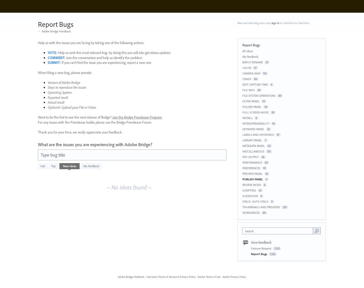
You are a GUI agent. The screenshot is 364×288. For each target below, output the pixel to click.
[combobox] (279, 231)
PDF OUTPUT (250, 157)
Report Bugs (259, 254)
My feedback (91, 166)
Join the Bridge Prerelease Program (137, 117)
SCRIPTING (249, 190)
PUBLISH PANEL (252, 179)
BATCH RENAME (252, 62)
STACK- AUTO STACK (255, 201)
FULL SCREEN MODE (255, 112)
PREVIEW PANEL (252, 174)
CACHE (246, 68)
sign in (275, 23)
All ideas (247, 51)
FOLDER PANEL (252, 107)
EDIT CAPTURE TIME (255, 84)
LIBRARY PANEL (252, 140)
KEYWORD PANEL (253, 129)
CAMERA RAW (251, 73)
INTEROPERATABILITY (255, 123)
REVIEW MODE (251, 185)
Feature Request (261, 248)
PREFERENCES (251, 168)
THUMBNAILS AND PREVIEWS (261, 207)
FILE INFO (248, 90)
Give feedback (261, 242)
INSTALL (247, 118)
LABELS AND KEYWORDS (258, 135)
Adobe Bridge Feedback (131, 277)
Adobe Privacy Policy (234, 277)
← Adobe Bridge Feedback (54, 31)
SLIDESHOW (250, 196)
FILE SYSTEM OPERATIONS (259, 96)
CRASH (246, 79)
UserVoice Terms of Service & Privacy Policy (171, 277)
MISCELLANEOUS (253, 151)
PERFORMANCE (252, 162)
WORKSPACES (251, 213)
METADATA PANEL (253, 146)
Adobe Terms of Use (209, 277)
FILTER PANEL (251, 101)
